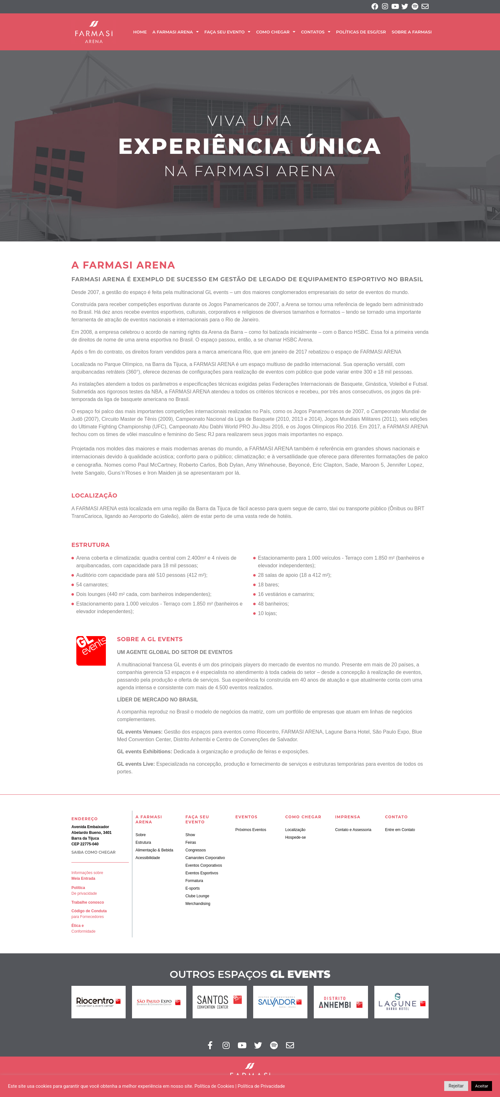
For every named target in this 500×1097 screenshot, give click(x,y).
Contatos (315, 33)
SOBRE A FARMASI (412, 32)
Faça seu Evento (227, 33)
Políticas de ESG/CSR (361, 32)
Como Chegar (275, 33)
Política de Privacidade (261, 1086)
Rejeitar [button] (456, 1085)
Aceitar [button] (481, 1086)
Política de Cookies (214, 1086)
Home (140, 32)
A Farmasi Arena (175, 33)
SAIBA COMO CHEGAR (93, 853)
